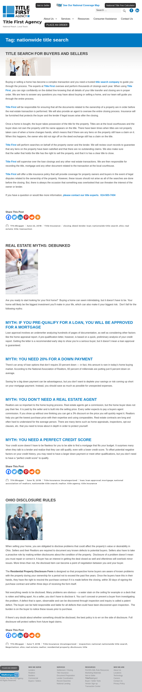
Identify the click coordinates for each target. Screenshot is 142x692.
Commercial (33, 678)
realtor (62, 483)
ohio (121, 226)
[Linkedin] (20, 217)
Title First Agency (22, 21)
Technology (118, 675)
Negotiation (12, 647)
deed (75, 226)
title (16, 229)
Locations (117, 673)
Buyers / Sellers (34, 681)
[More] (37, 217)
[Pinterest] (26, 217)
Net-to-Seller (90, 675)
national (96, 644)
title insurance (89, 483)
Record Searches (64, 681)
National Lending (63, 684)
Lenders (31, 670)
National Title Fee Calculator (120, 5)
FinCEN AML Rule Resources (97, 670)
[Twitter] (14, 217)
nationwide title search (105, 226)
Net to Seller (43, 5)
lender (82, 226)
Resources (83, 19)
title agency (73, 483)
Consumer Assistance (105, 19)
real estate (32, 647)
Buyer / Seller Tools (93, 681)
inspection (85, 644)
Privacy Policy (119, 684)
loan (89, 226)
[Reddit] (32, 217)
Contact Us (127, 19)
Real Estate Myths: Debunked (38, 245)
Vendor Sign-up (91, 684)
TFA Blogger (17, 226)
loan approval (93, 480)
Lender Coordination (65, 678)
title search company (107, 82)
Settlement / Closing (65, 670)
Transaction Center (93, 686)
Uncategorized (69, 480)
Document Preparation (66, 675)
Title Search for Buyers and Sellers (47, 54)
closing (67, 226)
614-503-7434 (107, 195)
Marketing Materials (93, 673)
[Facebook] (8, 217)
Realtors (31, 673)
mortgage (107, 480)
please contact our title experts (80, 195)
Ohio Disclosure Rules (31, 500)
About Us (49, 19)
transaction (25, 229)
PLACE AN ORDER (9, 668)
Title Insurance (52, 226)
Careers (117, 678)
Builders (31, 675)
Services (65, 19)
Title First (49, 86)
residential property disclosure (64, 647)
